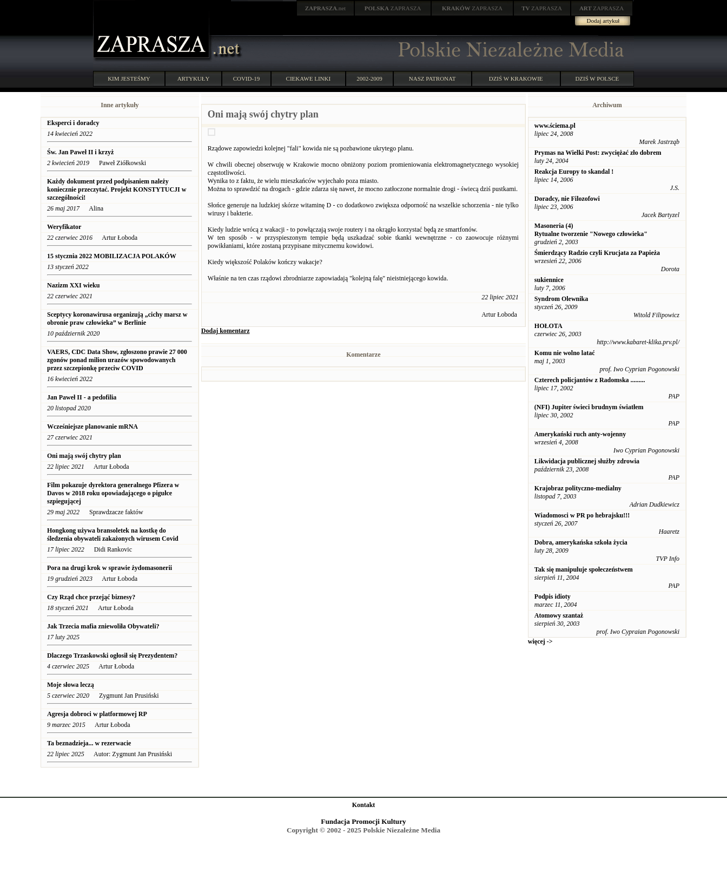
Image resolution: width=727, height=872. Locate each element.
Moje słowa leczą (70, 685)
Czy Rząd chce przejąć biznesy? (91, 597)
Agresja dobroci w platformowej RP (97, 714)
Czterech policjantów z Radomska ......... (589, 380)
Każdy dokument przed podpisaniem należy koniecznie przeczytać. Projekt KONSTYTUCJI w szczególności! (116, 189)
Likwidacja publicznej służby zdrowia (586, 461)
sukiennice (549, 280)
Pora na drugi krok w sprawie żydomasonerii (109, 568)
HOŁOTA (548, 326)
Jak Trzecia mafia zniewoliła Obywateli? (103, 626)
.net (325, 8)
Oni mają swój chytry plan (84, 456)
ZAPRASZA (393, 8)
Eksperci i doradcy (73, 123)
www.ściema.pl (555, 125)
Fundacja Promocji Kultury (363, 821)
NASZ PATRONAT (432, 78)
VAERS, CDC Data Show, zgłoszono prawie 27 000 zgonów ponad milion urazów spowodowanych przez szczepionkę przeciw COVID (117, 360)
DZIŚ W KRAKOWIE (516, 78)
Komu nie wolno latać (564, 353)
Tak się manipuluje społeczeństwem (583, 569)
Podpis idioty (552, 596)
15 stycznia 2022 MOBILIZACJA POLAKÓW (111, 256)
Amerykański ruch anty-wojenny (580, 434)
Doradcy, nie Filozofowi (567, 198)
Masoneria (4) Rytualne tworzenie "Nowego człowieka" (590, 230)
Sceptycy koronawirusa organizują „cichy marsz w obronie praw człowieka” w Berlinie (117, 318)
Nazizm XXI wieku (73, 285)
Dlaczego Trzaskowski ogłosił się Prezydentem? (112, 655)
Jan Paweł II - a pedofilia (81, 397)
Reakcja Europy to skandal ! (573, 171)
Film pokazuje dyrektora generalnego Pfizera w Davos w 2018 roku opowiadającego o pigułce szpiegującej (113, 493)
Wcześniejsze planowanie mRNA (92, 426)
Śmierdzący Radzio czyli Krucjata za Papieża (597, 253)
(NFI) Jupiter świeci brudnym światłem (589, 407)
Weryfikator (65, 227)
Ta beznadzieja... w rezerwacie (89, 743)
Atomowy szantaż (558, 615)
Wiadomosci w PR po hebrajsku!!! (582, 515)
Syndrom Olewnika (561, 299)
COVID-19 (246, 78)
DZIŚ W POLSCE (597, 78)
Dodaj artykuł (603, 20)
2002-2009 (369, 78)
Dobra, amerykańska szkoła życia (580, 542)
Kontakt (363, 805)
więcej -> (540, 641)
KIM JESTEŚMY (129, 78)
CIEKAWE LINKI (308, 78)
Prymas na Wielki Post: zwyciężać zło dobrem (598, 152)
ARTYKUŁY (193, 78)
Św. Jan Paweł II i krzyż (81, 152)
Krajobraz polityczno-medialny (578, 488)
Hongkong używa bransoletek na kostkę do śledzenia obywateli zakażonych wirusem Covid (113, 534)
